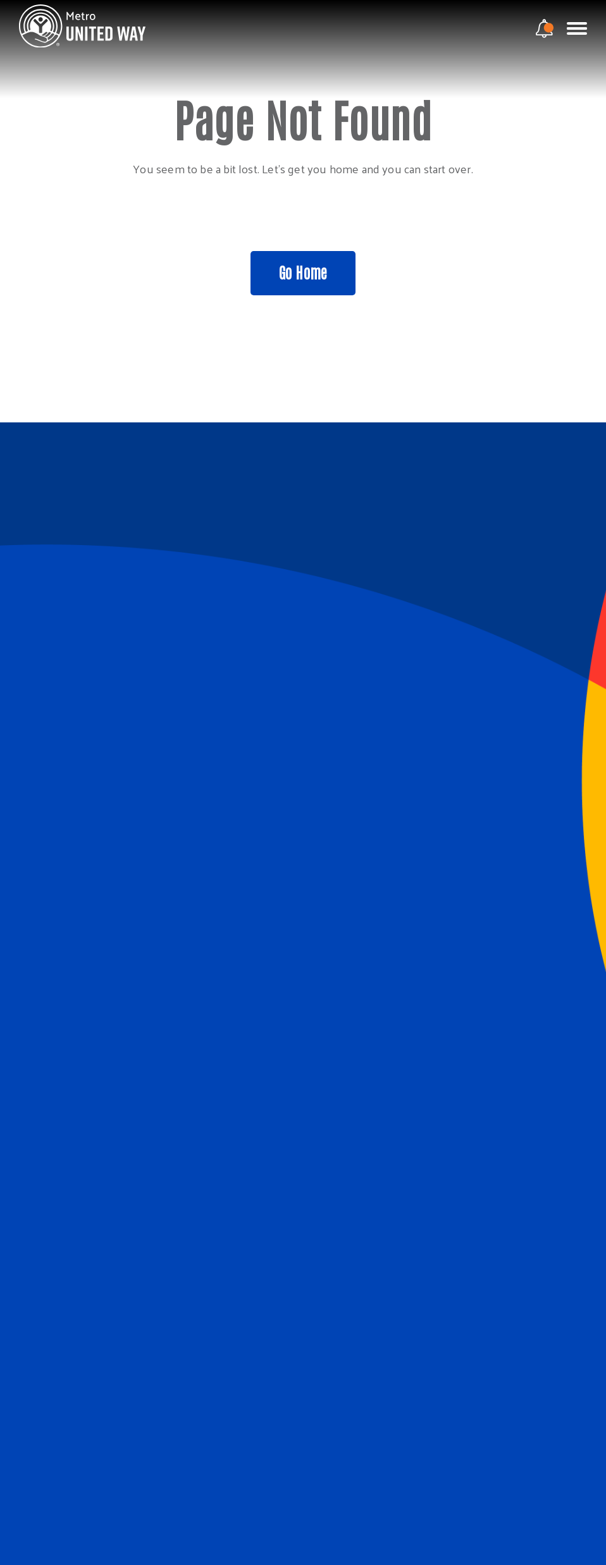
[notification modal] (544, 28)
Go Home (303, 271)
